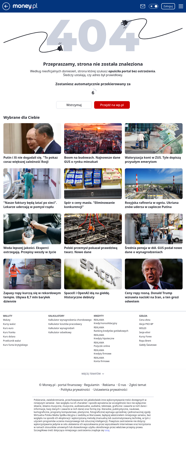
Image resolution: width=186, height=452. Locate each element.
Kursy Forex (145, 336)
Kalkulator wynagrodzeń (61, 328)
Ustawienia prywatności (109, 389)
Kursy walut (9, 324)
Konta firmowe (102, 361)
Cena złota (144, 319)
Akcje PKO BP (146, 324)
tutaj (106, 430)
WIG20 (142, 328)
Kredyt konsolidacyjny (105, 323)
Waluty (6, 319)
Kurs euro (8, 328)
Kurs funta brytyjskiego (15, 344)
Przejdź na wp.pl (112, 105)
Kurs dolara (9, 336)
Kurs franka (9, 332)
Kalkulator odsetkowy (59, 332)
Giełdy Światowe (148, 344)
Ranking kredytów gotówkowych (111, 330)
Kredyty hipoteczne (104, 338)
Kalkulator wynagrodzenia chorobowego (69, 319)
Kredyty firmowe (102, 353)
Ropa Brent (145, 340)
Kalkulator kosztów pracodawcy (65, 324)
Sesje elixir (144, 332)
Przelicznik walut (12, 340)
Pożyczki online (102, 346)
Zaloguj (168, 6)
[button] (153, 6)
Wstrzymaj (74, 105)
